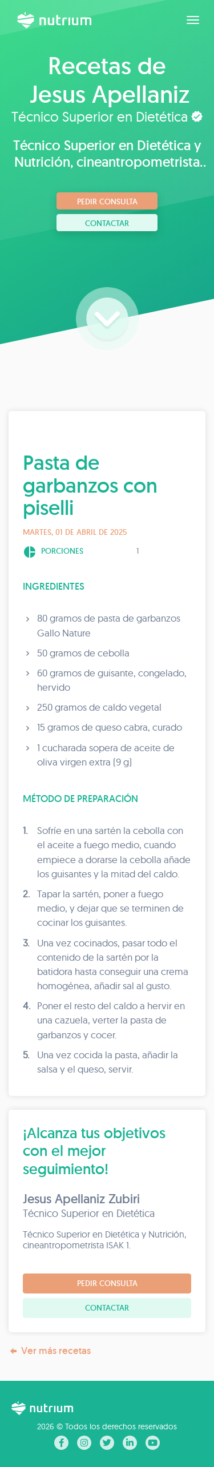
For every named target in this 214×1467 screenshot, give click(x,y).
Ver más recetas (50, 1351)
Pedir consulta (107, 201)
